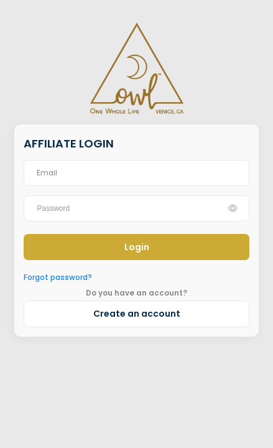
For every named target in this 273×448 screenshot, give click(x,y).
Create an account (136, 313)
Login (136, 247)
